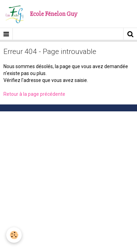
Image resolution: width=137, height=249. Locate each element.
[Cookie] (14, 235)
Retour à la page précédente (34, 94)
